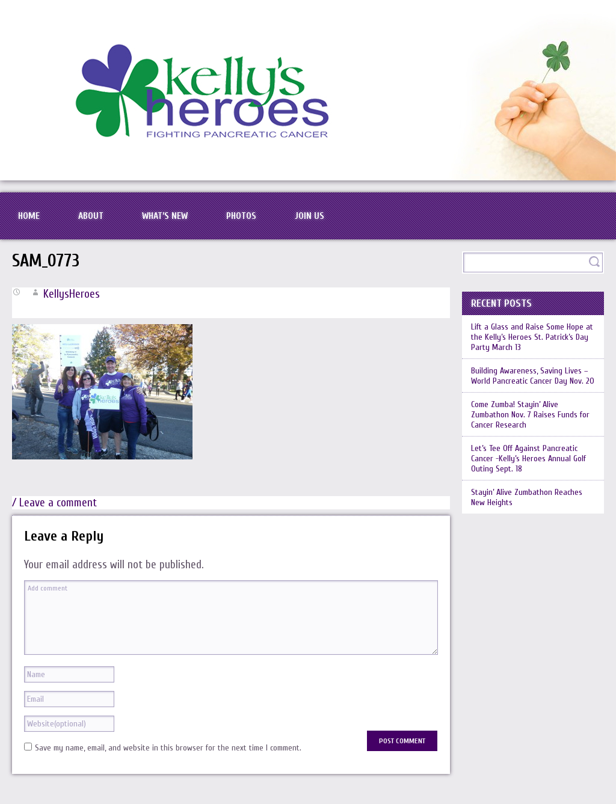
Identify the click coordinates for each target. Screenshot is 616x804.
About (90, 215)
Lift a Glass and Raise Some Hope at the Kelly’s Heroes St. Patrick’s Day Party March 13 (532, 337)
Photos (241, 215)
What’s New (165, 215)
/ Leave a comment (54, 502)
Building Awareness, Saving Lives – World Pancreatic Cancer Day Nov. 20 (532, 376)
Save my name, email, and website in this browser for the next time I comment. (168, 748)
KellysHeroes (71, 294)
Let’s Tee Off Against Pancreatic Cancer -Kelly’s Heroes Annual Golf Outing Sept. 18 (528, 458)
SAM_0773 (45, 261)
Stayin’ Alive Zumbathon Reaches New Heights (526, 497)
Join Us (309, 215)
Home (29, 215)
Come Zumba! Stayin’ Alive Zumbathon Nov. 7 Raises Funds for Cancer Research (530, 414)
